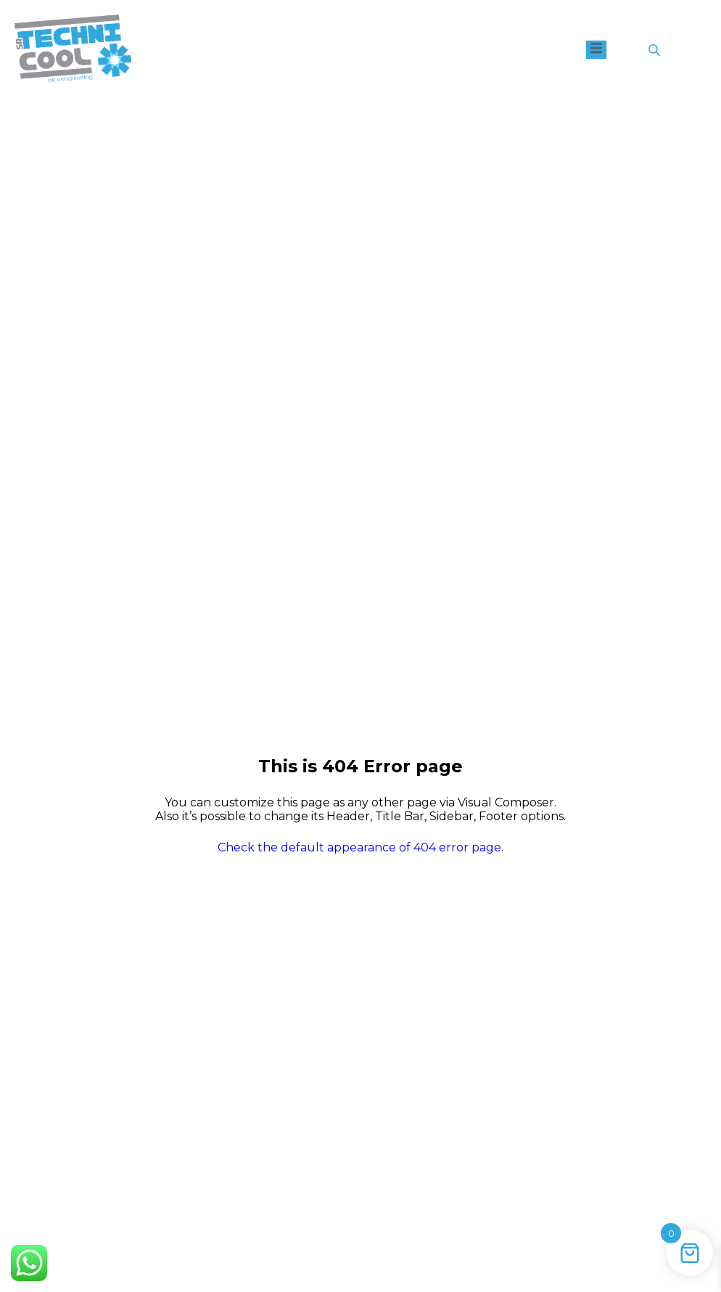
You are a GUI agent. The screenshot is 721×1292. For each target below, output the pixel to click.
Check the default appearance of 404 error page (359, 847)
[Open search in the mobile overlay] (655, 50)
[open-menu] (596, 49)
